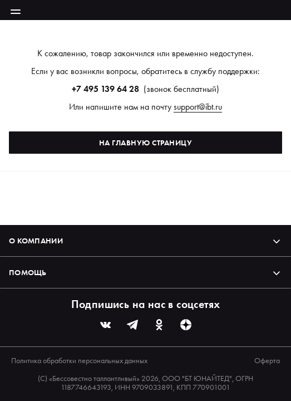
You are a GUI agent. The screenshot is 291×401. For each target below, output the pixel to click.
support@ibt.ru (198, 107)
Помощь (145, 272)
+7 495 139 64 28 (105, 89)
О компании (145, 240)
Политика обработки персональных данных (79, 360)
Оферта (267, 360)
